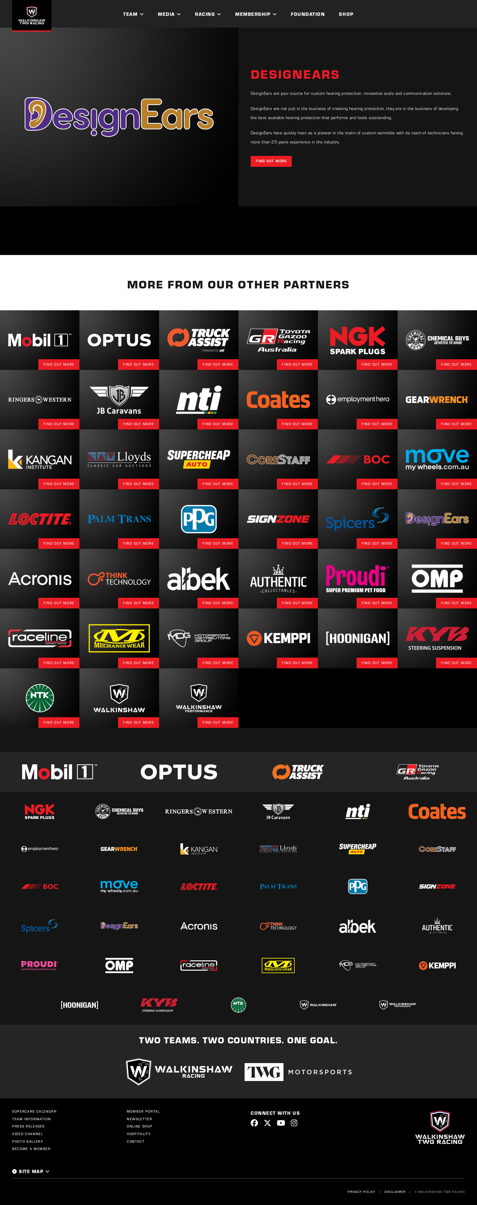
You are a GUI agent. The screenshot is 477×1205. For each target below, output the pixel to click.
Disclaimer (395, 1191)
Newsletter (139, 1119)
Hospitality (139, 1134)
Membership (252, 14)
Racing (205, 14)
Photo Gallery (27, 1141)
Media (166, 14)
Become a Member (31, 1149)
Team (130, 14)
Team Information (31, 1119)
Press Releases (28, 1126)
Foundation (308, 14)
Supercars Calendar (34, 1111)
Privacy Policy (362, 1191)
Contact (136, 1141)
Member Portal (143, 1111)
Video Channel (27, 1134)
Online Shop (139, 1126)
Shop (346, 14)
